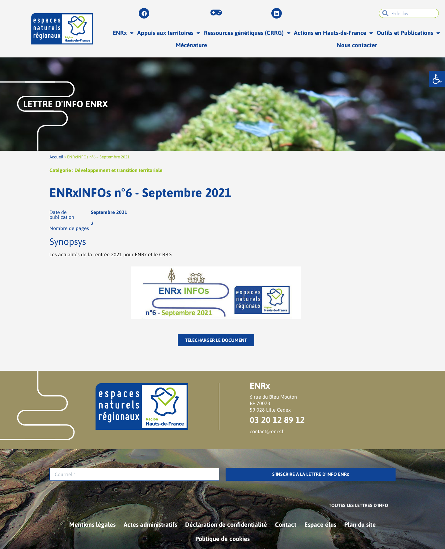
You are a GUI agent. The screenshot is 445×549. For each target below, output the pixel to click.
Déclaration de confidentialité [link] (226, 524)
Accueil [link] (56, 156)
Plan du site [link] (360, 524)
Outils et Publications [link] (408, 33)
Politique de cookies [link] (222, 538)
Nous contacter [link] (357, 45)
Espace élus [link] (320, 524)
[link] (437, 79)
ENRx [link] (123, 33)
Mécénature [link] (191, 45)
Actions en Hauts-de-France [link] (333, 33)
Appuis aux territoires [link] (168, 33)
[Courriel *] (134, 474)
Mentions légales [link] (92, 524)
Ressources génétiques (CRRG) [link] (247, 33)
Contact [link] (285, 524)
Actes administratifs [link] (150, 524)
